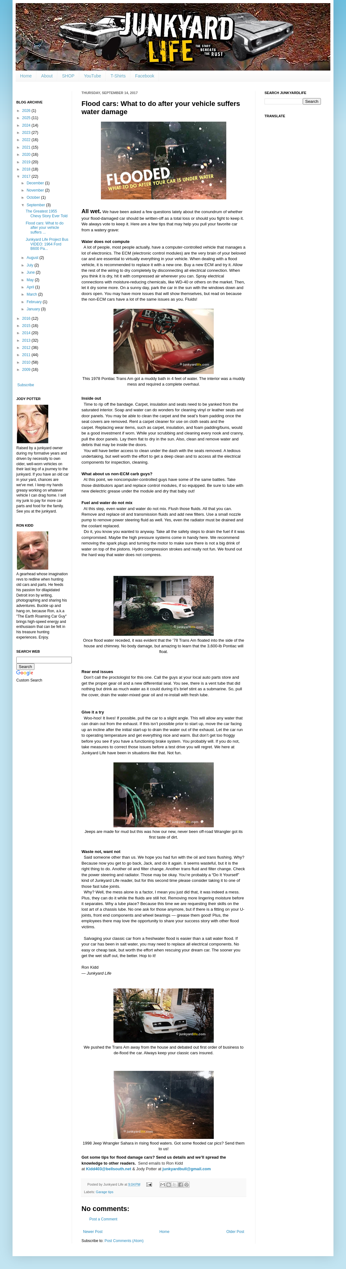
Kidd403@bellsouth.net (108, 1168)
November (36, 190)
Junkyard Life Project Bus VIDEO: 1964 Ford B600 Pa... (47, 244)
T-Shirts (118, 75)
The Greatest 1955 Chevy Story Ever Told (47, 213)
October (34, 197)
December (36, 183)
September (36, 205)
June (31, 272)
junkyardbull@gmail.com (186, 1168)
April (31, 287)
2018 (27, 169)
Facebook (144, 75)
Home (26, 75)
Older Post (235, 1232)
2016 (27, 318)
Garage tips (104, 1192)
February (35, 302)
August (33, 257)
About (47, 75)
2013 (27, 340)
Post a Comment (103, 1219)
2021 (27, 147)
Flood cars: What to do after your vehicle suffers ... (45, 227)
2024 (27, 125)
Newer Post (92, 1232)
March (32, 294)
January (34, 309)
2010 (27, 362)
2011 (27, 355)
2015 (27, 326)
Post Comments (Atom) (124, 1241)
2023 (27, 132)
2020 (27, 154)
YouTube (92, 75)
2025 (27, 118)
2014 (27, 333)
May (31, 280)
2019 (27, 162)
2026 (27, 110)
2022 (27, 140)
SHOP (68, 75)
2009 (27, 369)
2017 (27, 176)
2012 (27, 347)
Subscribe (25, 385)
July (30, 265)
